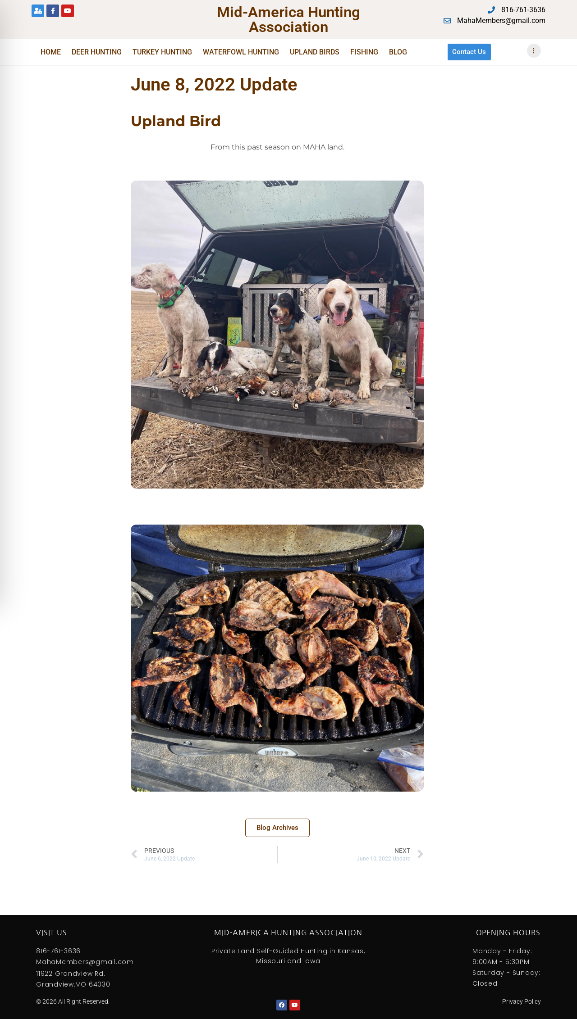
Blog (398, 51)
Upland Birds (314, 51)
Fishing (364, 51)
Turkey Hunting (162, 51)
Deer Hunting (97, 51)
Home (51, 51)
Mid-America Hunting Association (288, 19)
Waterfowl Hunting (241, 51)
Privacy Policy (521, 1001)
